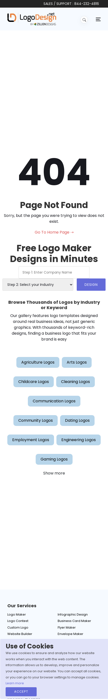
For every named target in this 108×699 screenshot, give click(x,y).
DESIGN (91, 284)
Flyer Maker (67, 627)
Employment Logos (30, 440)
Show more (54, 473)
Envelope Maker (70, 634)
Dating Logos (77, 420)
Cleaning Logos (75, 381)
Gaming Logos (54, 459)
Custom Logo (17, 627)
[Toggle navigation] (98, 19)
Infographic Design (73, 614)
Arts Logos (77, 362)
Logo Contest (17, 621)
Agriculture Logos (37, 362)
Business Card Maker (74, 621)
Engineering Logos (78, 440)
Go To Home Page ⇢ (54, 232)
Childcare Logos (33, 381)
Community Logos (35, 420)
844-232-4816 (86, 3)
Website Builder (19, 634)
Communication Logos (54, 401)
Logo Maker (16, 614)
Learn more (15, 683)
